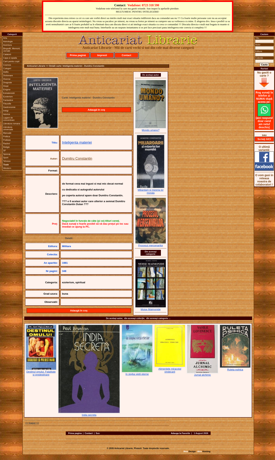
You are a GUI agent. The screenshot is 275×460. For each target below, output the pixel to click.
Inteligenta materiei (77, 142)
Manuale (7, 133)
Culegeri (7, 68)
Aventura (7, 45)
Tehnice (7, 161)
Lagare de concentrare (8, 119)
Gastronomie (9, 107)
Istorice (6, 114)
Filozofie (7, 103)
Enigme (6, 89)
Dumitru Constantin (77, 159)
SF (4, 150)
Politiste (7, 140)
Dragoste (7, 82)
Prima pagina (75, 433)
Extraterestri (9, 93)
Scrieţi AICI (264, 139)
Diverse (6, 79)
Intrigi (5, 110)
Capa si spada (10, 58)
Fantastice (8, 100)
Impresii (102, 55)
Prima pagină (78, 55)
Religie (6, 147)
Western (7, 168)
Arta (5, 38)
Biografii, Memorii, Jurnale (11, 49)
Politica (6, 136)
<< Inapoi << (32, 423)
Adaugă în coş (96, 109)
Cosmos (7, 65)
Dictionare (8, 75)
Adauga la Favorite (180, 433)
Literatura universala (8, 128)
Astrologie (8, 41)
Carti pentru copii (11, 61)
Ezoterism (8, 96)
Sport (5, 157)
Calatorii (7, 54)
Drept (5, 86)
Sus (98, 433)
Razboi (6, 143)
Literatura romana (11, 123)
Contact (126, 55)
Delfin (6, 72)
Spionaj (6, 154)
